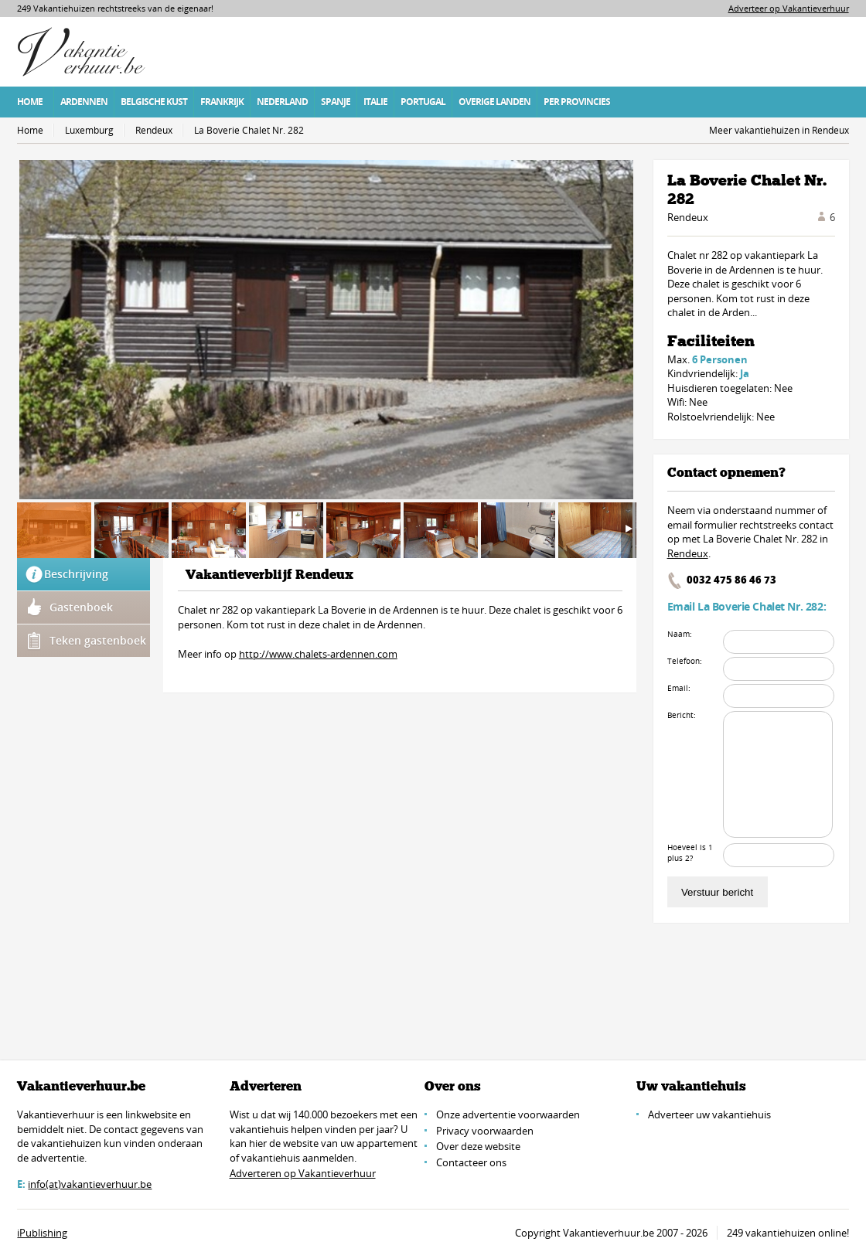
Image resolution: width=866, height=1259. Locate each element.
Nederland (282, 101)
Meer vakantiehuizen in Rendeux (779, 130)
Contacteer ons (471, 1162)
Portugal (423, 101)
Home (30, 101)
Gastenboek (81, 607)
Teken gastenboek (97, 640)
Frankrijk (222, 101)
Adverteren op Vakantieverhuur (303, 1173)
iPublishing (42, 1233)
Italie (375, 101)
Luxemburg (89, 130)
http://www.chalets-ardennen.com (318, 654)
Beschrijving (76, 574)
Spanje (335, 101)
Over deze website (478, 1146)
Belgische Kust (154, 101)
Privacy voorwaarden (485, 1131)
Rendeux (153, 130)
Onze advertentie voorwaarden (508, 1114)
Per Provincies (577, 101)
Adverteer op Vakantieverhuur (788, 8)
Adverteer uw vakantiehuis (709, 1114)
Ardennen (83, 101)
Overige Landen (494, 101)
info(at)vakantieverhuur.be (90, 1184)
